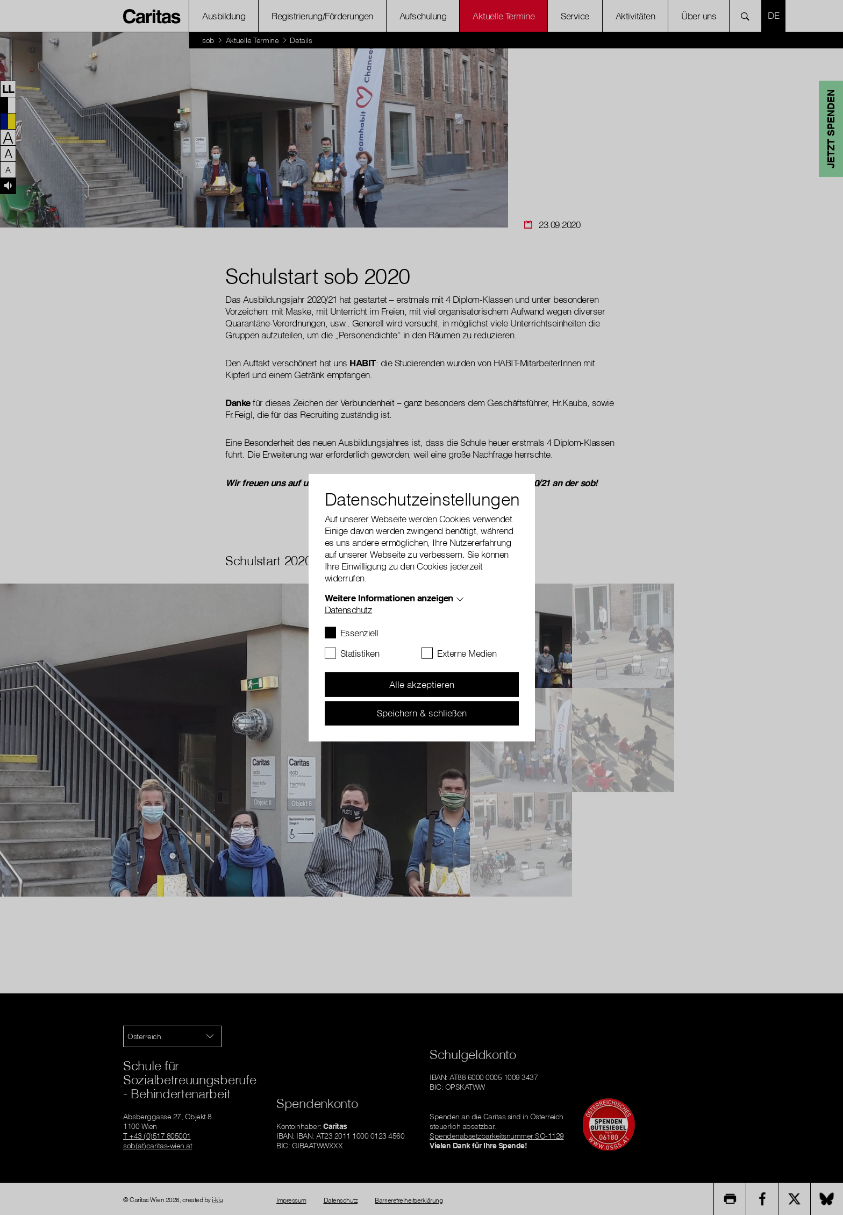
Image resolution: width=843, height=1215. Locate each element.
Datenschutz (349, 609)
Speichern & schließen (422, 713)
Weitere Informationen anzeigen (389, 597)
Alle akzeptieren (421, 684)
